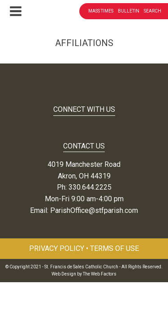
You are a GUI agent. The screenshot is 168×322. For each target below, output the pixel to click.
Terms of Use (114, 248)
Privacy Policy (56, 248)
